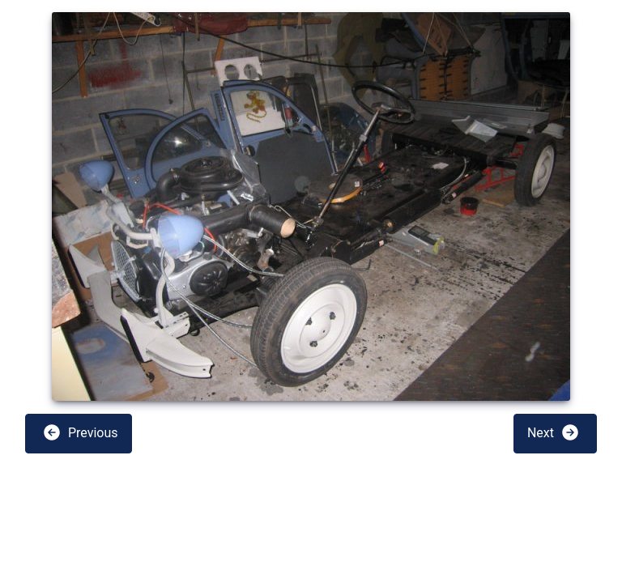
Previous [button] (80, 432)
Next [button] (553, 432)
